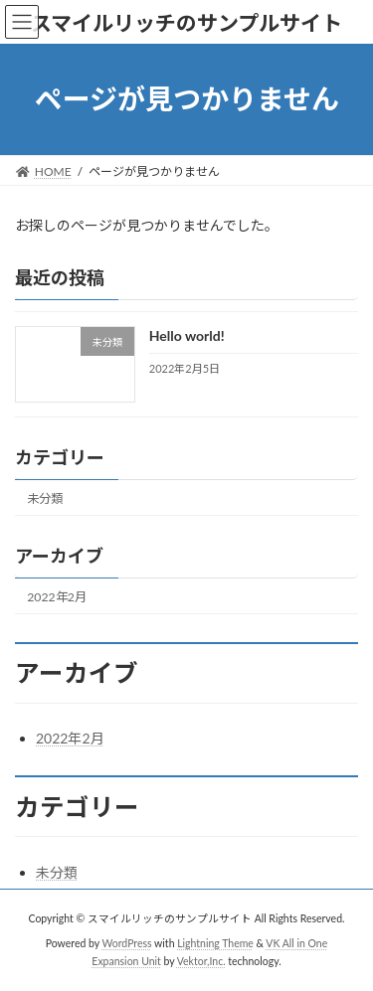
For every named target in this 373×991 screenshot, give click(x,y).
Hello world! (187, 335)
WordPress (127, 943)
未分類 (45, 497)
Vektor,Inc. (201, 960)
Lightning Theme (215, 943)
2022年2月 (57, 596)
